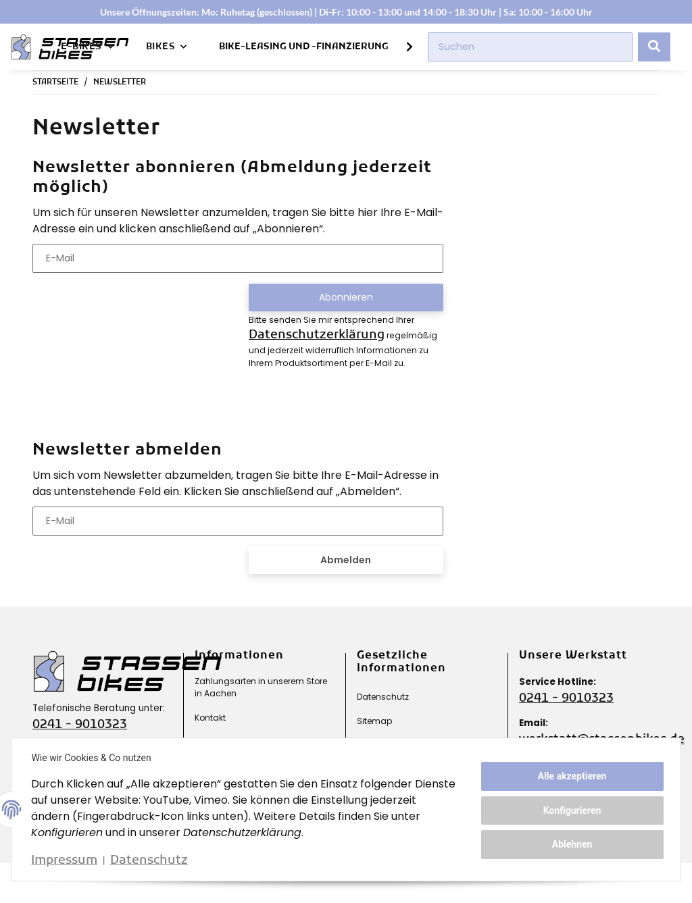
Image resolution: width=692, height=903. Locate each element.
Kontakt (210, 717)
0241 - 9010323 (79, 725)
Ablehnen (570, 843)
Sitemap (374, 721)
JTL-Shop (610, 883)
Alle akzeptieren (570, 776)
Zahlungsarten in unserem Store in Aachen (261, 687)
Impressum (66, 861)
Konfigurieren (570, 810)
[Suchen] (530, 46)
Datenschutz (383, 696)
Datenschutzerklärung (317, 335)
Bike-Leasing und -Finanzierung (304, 47)
